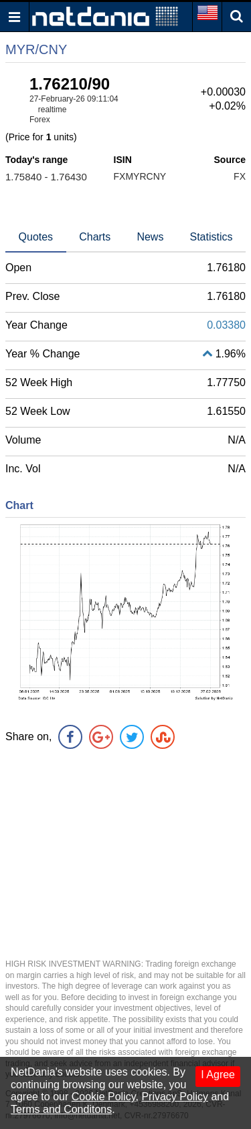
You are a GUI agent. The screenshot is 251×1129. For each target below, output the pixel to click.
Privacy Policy (174, 1096)
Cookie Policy (104, 1096)
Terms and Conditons (61, 1109)
